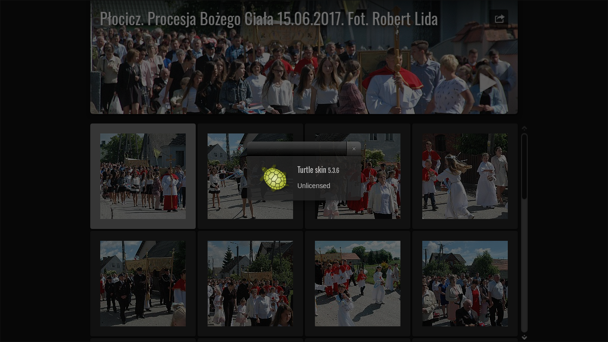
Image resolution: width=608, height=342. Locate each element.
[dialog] (304, 171)
